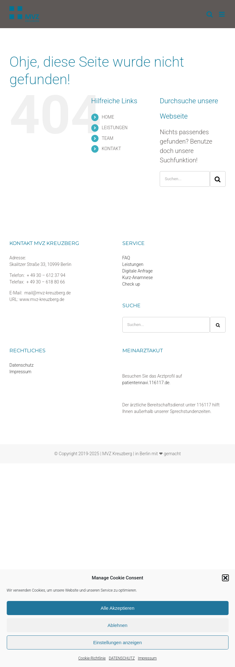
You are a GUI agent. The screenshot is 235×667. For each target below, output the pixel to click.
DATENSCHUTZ (122, 658)
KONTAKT (111, 148)
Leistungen (132, 264)
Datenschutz (21, 365)
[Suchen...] (185, 179)
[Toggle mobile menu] (222, 14)
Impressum (147, 658)
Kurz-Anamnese (137, 277)
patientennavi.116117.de (146, 382)
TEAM (107, 138)
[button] (225, 578)
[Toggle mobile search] (209, 14)
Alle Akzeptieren (118, 608)
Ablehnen (117, 625)
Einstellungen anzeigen (117, 642)
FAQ (126, 257)
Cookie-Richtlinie (92, 658)
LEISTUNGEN (114, 127)
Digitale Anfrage (137, 270)
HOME (108, 117)
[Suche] (218, 179)
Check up (131, 284)
